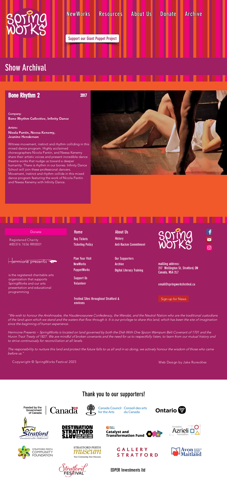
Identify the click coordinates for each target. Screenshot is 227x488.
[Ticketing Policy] (89, 244)
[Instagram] (209, 248)
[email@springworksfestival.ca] (176, 284)
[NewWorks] (92, 264)
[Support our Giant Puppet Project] (92, 38)
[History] (134, 238)
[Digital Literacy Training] (137, 270)
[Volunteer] (91, 283)
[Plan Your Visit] (89, 258)
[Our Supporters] (137, 258)
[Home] (90, 231)
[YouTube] (209, 240)
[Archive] (137, 264)
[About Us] (130, 232)
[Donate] (36, 231)
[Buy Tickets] (87, 239)
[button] (111, 14)
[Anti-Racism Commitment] (135, 244)
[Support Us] (91, 278)
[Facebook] (209, 232)
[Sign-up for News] (173, 298)
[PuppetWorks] (90, 270)
